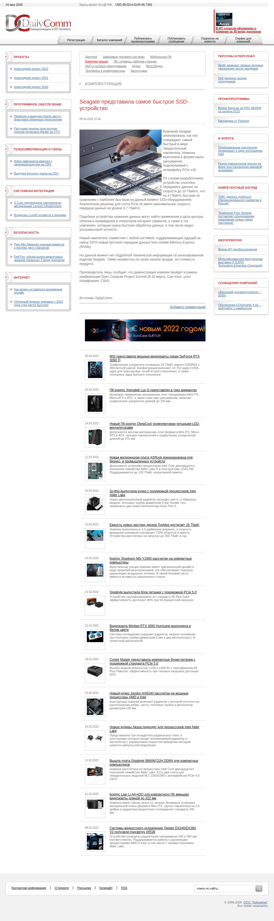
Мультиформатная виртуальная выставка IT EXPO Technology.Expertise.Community (240, 262)
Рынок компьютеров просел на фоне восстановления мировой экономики (240, 167)
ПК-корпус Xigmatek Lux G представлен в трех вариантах (153, 390)
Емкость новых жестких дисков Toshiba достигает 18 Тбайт (154, 525)
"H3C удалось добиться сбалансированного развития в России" (239, 200)
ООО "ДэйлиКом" (256, 902)
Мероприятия (230, 240)
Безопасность (26, 232)
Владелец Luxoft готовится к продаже (40, 215)
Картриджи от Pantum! (233, 120)
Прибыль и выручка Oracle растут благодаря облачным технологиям (38, 118)
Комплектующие (103, 84)
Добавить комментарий (188, 307)
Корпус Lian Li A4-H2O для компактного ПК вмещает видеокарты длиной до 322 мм (149, 796)
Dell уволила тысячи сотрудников (232, 79)
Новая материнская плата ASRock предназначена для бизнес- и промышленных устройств (151, 459)
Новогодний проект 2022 (31, 68)
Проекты (21, 57)
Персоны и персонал (236, 56)
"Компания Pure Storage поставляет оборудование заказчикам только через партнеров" (236, 217)
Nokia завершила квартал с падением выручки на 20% (33, 162)
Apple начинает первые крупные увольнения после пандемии (240, 67)
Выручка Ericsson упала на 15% (36, 173)
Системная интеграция (34, 191)
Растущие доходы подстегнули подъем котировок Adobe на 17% (37, 130)
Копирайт (106, 887)
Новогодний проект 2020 (31, 86)
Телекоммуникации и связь (38, 149)
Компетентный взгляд (237, 187)
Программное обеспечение (38, 104)
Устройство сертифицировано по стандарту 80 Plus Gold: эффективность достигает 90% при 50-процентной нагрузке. (152, 598)
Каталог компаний (109, 40)
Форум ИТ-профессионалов (237, 249)
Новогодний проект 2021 (31, 77)
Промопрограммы (234, 99)
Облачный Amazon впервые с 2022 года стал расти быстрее (38, 303)
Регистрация (76, 40)
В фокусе (226, 138)
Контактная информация (29, 887)
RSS (124, 887)
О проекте (62, 887)
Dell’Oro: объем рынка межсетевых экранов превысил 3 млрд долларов (39, 258)
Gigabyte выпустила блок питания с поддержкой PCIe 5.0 (153, 592)
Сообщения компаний (237, 283)
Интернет (22, 277)
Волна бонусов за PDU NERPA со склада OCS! (239, 109)
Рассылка (84, 887)
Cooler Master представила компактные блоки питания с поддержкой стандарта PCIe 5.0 (152, 661)
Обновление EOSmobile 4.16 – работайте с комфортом (239, 306)
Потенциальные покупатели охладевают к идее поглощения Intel (240, 151)
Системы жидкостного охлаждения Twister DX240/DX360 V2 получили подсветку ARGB (153, 830)
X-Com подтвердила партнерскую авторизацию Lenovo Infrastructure (38, 204)
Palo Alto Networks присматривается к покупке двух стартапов (39, 246)
